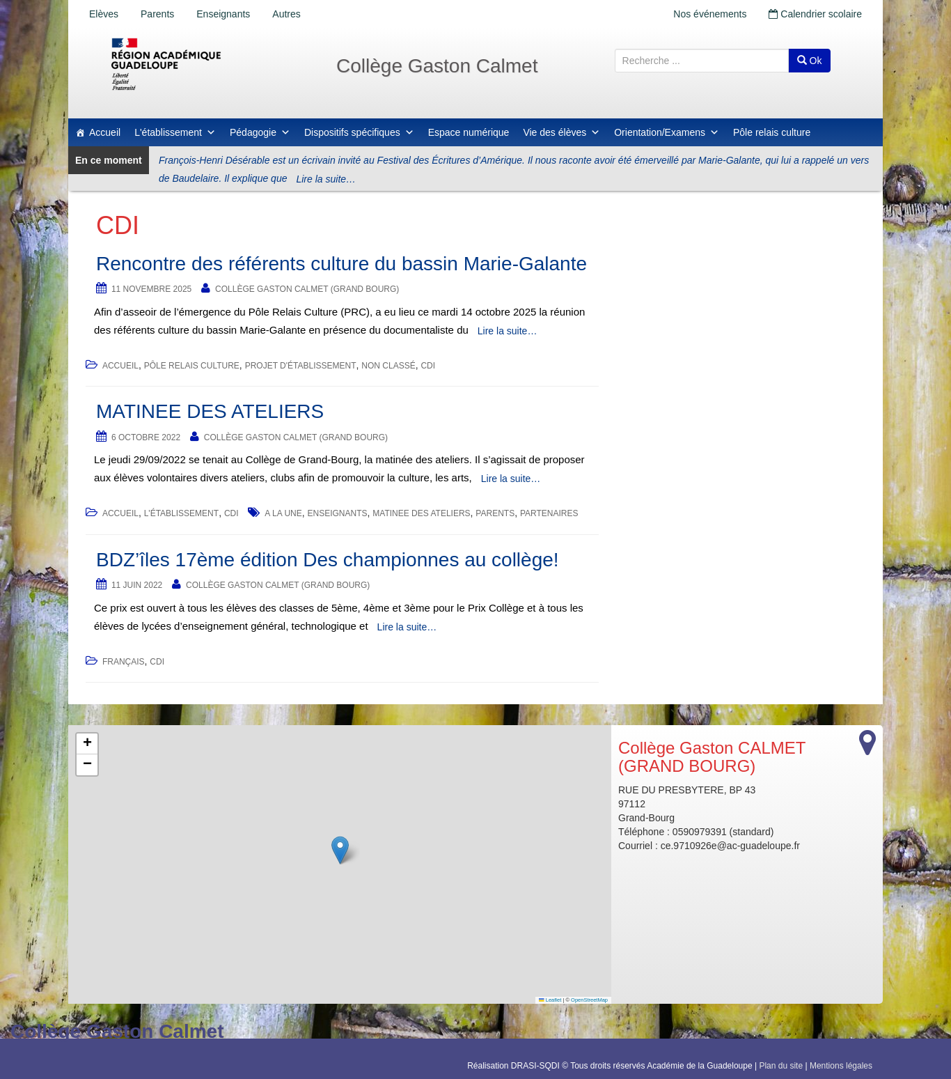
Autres (286, 14)
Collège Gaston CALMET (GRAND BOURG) (307, 289)
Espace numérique (469, 132)
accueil (120, 366)
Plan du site (781, 1066)
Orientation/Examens (666, 132)
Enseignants (223, 14)
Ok (809, 60)
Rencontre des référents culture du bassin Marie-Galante (341, 263)
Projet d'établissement (300, 366)
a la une (283, 513)
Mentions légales (841, 1066)
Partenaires (549, 513)
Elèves (103, 14)
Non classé (388, 366)
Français (123, 662)
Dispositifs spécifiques (359, 132)
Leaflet (550, 1000)
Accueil (104, 132)
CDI (428, 366)
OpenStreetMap (589, 1000)
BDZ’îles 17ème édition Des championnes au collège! (327, 559)
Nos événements (709, 14)
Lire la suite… (326, 179)
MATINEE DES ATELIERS (210, 411)
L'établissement (175, 132)
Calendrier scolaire (815, 14)
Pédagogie (260, 132)
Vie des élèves (561, 132)
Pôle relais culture (771, 132)
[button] (340, 850)
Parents (157, 14)
